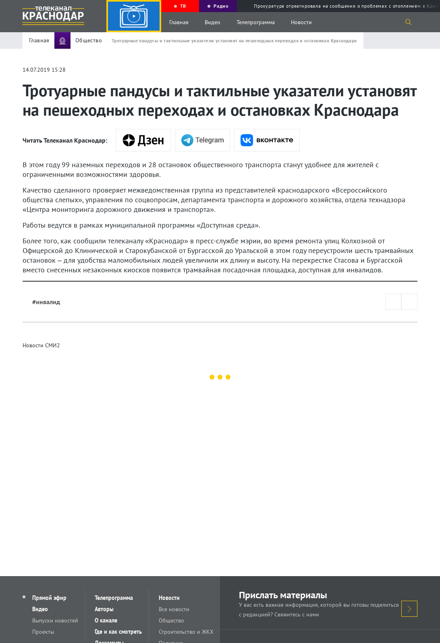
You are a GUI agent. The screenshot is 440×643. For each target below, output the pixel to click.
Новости (301, 22)
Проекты (43, 631)
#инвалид (46, 302)
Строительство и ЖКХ (186, 631)
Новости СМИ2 (41, 345)
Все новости (174, 609)
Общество (171, 620)
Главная (179, 22)
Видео (212, 22)
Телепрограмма (256, 22)
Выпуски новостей (55, 620)
